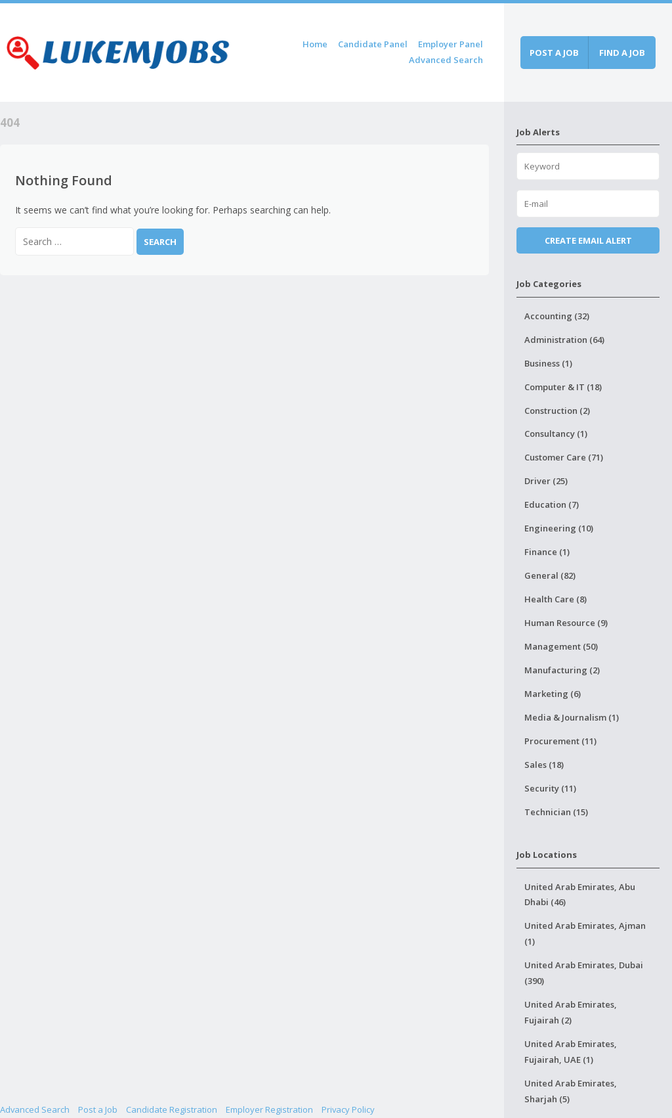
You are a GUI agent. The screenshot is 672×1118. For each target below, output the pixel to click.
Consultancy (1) (555, 433)
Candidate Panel (373, 44)
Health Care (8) (555, 599)
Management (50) (561, 646)
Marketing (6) (552, 694)
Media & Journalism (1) (571, 717)
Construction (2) (557, 410)
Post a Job (97, 1109)
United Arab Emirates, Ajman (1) (585, 933)
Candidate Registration (171, 1109)
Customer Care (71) (563, 457)
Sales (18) (544, 765)
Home (315, 44)
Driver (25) (546, 481)
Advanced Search (446, 60)
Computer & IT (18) (563, 387)
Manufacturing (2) (562, 670)
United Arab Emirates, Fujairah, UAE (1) (570, 1051)
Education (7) (551, 504)
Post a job (554, 52)
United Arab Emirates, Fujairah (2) (570, 1012)
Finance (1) (547, 552)
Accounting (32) (556, 316)
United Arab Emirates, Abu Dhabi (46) (579, 894)
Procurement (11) (560, 741)
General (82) (550, 575)
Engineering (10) (558, 528)
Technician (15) (556, 812)
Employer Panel (450, 44)
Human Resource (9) (566, 623)
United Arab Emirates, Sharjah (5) (570, 1091)
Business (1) (548, 363)
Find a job (622, 52)
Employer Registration (269, 1109)
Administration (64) (564, 340)
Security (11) (550, 788)
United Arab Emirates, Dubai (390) (583, 973)
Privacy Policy (348, 1109)
